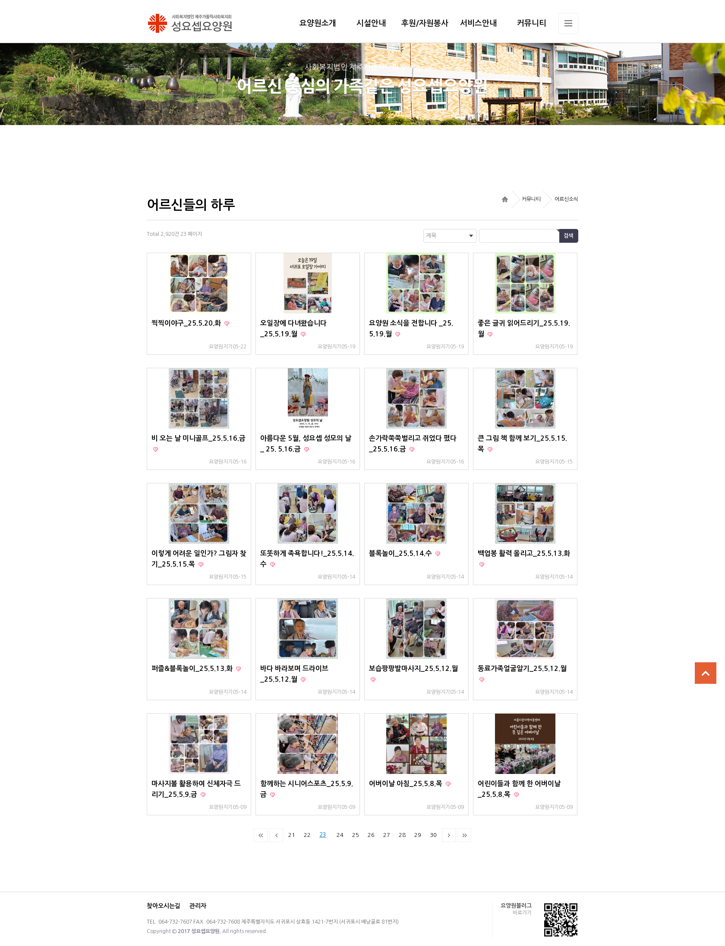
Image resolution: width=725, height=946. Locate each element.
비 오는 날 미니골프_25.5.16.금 (198, 438)
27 (386, 835)
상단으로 (705, 673)
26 (371, 835)
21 (291, 835)
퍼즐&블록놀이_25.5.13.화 (192, 668)
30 (433, 835)
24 (340, 835)
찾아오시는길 (163, 906)
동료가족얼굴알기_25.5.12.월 (522, 668)
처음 (261, 835)
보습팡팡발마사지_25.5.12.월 (413, 668)
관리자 (197, 906)
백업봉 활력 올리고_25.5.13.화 (524, 553)
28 (402, 835)
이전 (276, 835)
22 (307, 835)
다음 (449, 835)
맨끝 (464, 835)
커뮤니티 (531, 23)
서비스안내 (478, 23)
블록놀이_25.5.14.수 (401, 553)
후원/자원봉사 (424, 23)
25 (355, 835)
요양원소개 (317, 23)
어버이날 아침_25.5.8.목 (406, 783)
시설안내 (371, 23)
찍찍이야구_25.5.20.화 (187, 323)
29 (417, 835)
